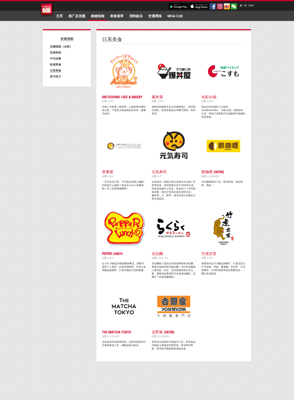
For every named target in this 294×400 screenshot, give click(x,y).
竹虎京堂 (208, 253)
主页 (59, 16)
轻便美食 (55, 64)
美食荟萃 (117, 16)
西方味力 (55, 76)
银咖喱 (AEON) (212, 171)
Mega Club (175, 16)
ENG (251, 5)
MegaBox (47, 10)
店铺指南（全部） (61, 46)
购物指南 (97, 16)
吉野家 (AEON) (163, 331)
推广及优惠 (76, 16)
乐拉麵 (157, 253)
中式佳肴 (55, 58)
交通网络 (155, 16)
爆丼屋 (157, 96)
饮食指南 (67, 38)
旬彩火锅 (208, 96)
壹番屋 (107, 171)
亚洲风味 (55, 52)
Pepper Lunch (112, 253)
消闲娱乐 (136, 16)
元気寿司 (159, 171)
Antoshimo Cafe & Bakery (122, 96)
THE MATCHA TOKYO (116, 331)
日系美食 (55, 70)
